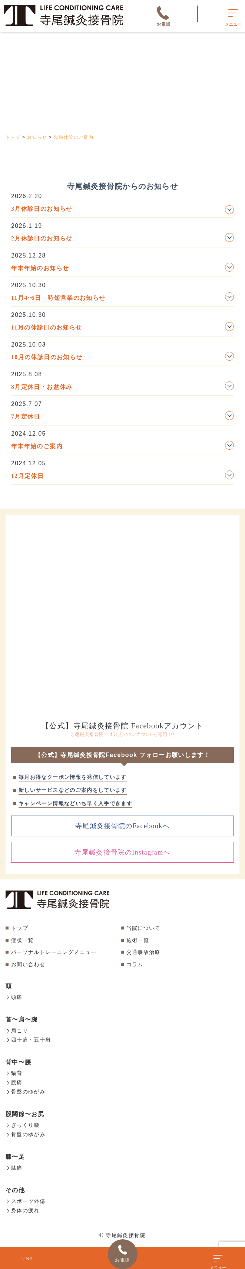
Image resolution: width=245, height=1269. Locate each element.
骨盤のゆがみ (25, 1090)
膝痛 (14, 1165)
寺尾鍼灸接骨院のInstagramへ (122, 852)
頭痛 (14, 997)
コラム (134, 964)
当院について (143, 928)
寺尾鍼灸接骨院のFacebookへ (122, 826)
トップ (19, 928)
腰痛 (14, 1081)
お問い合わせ (28, 964)
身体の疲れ (23, 1207)
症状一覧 (22, 940)
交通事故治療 (143, 952)
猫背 (14, 1072)
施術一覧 (137, 940)
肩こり (17, 1030)
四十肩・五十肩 (28, 1039)
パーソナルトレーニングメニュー (53, 952)
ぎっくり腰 (23, 1123)
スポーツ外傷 (25, 1198)
